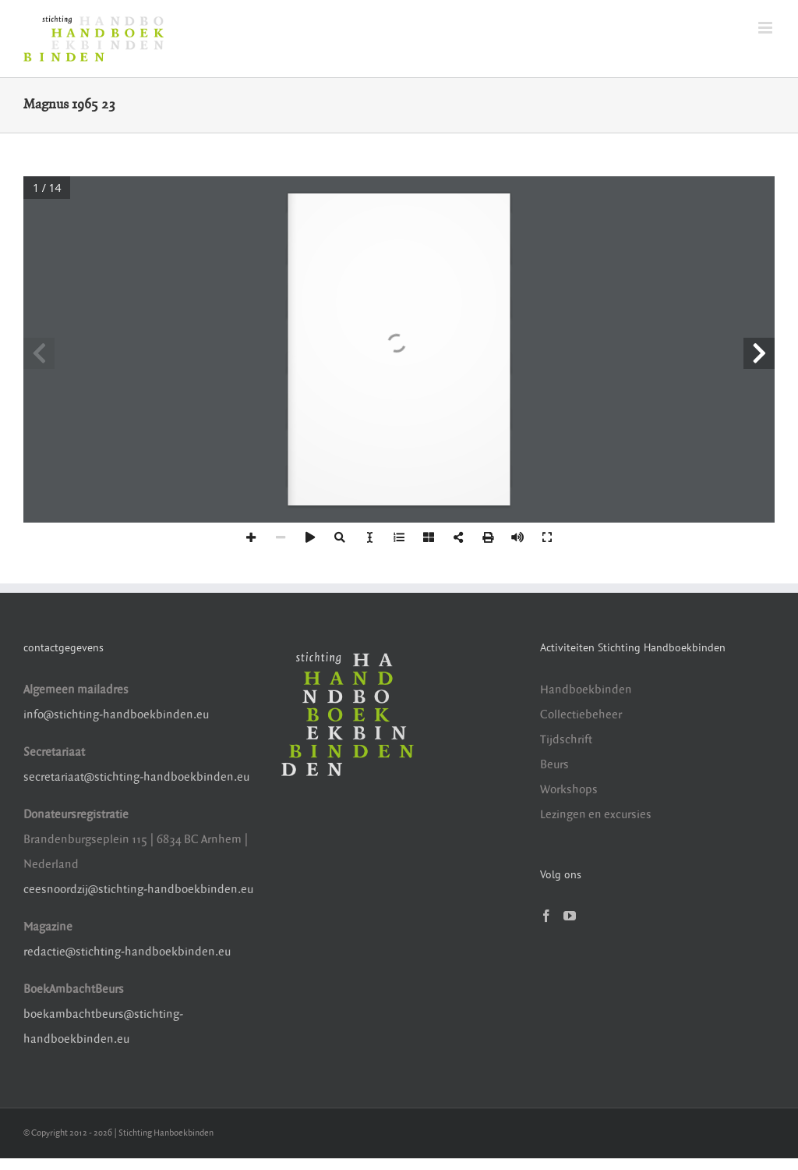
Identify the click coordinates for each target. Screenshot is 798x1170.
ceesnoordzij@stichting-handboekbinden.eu (138, 889)
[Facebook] (546, 915)
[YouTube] (569, 915)
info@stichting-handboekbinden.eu (116, 714)
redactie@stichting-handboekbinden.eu (127, 952)
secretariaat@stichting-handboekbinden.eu (136, 777)
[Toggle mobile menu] (766, 28)
